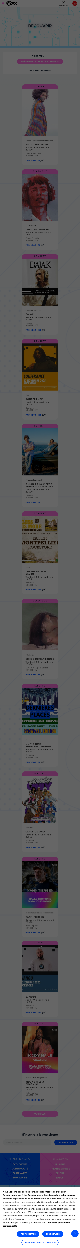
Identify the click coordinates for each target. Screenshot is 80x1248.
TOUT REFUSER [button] (53, 1234)
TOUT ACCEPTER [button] (28, 1234)
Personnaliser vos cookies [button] (39, 1242)
